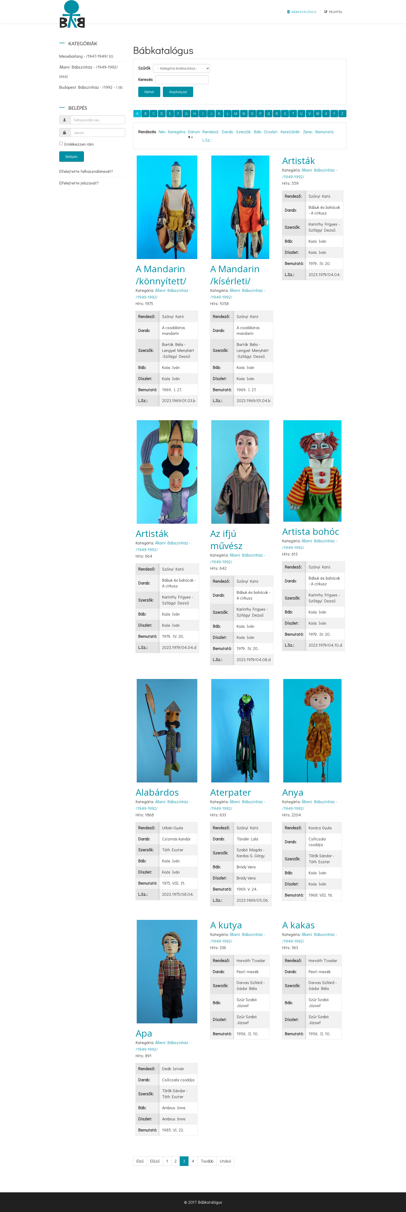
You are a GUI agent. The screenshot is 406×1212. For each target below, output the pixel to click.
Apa (144, 1033)
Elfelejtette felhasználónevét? (86, 171)
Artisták (298, 160)
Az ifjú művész (226, 539)
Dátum (194, 131)
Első (140, 1161)
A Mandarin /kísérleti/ (235, 275)
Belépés (72, 156)
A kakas (298, 925)
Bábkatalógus (301, 12)
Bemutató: (324, 131)
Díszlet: (271, 131)
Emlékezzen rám (76, 144)
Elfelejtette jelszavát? (79, 183)
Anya (292, 792)
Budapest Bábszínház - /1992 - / (90, 87)
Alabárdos (157, 792)
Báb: (258, 131)
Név (162, 131)
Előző (155, 1161)
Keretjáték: (290, 131)
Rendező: (210, 131)
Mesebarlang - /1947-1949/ (86, 56)
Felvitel (333, 12)
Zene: (308, 131)
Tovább (207, 1161)
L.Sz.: (207, 140)
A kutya (226, 925)
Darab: (228, 131)
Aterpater (230, 792)
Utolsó (225, 1161)
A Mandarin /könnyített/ (161, 275)
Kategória (176, 131)
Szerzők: (243, 131)
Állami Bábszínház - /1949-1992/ (88, 71)
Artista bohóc (310, 531)
